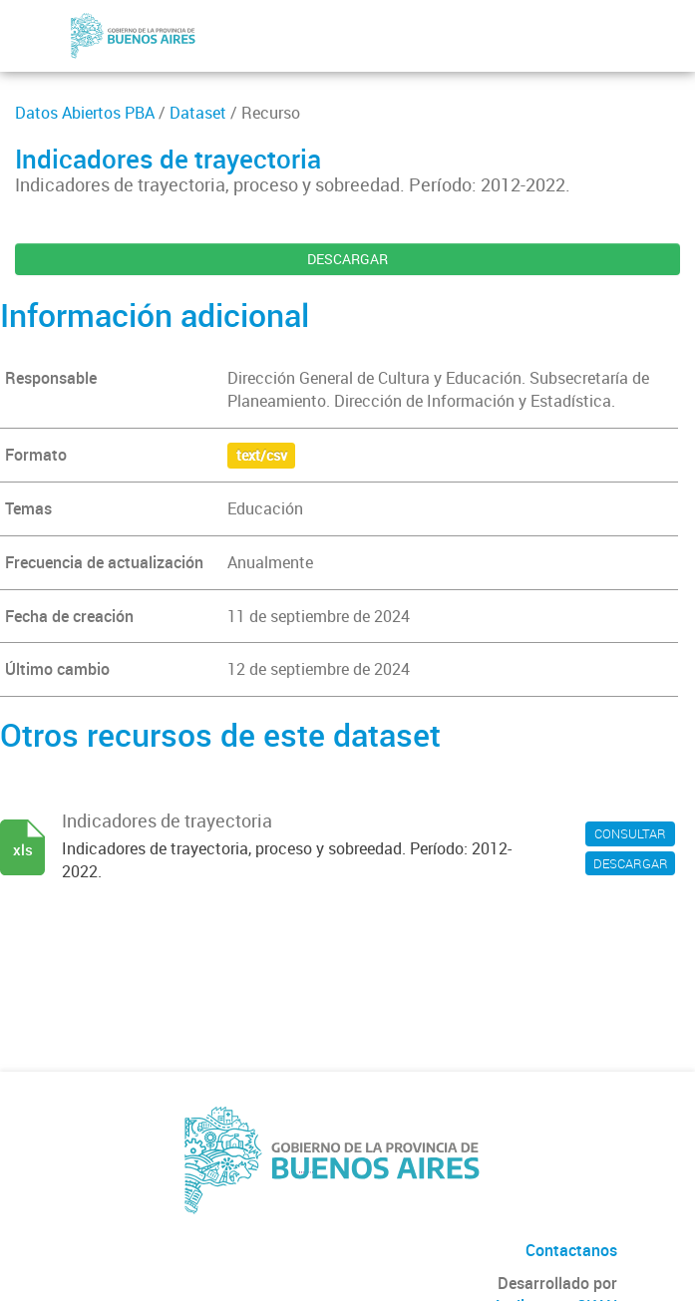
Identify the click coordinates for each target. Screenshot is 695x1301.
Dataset (198, 113)
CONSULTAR (630, 833)
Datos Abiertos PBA (85, 113)
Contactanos (571, 1250)
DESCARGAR (347, 258)
